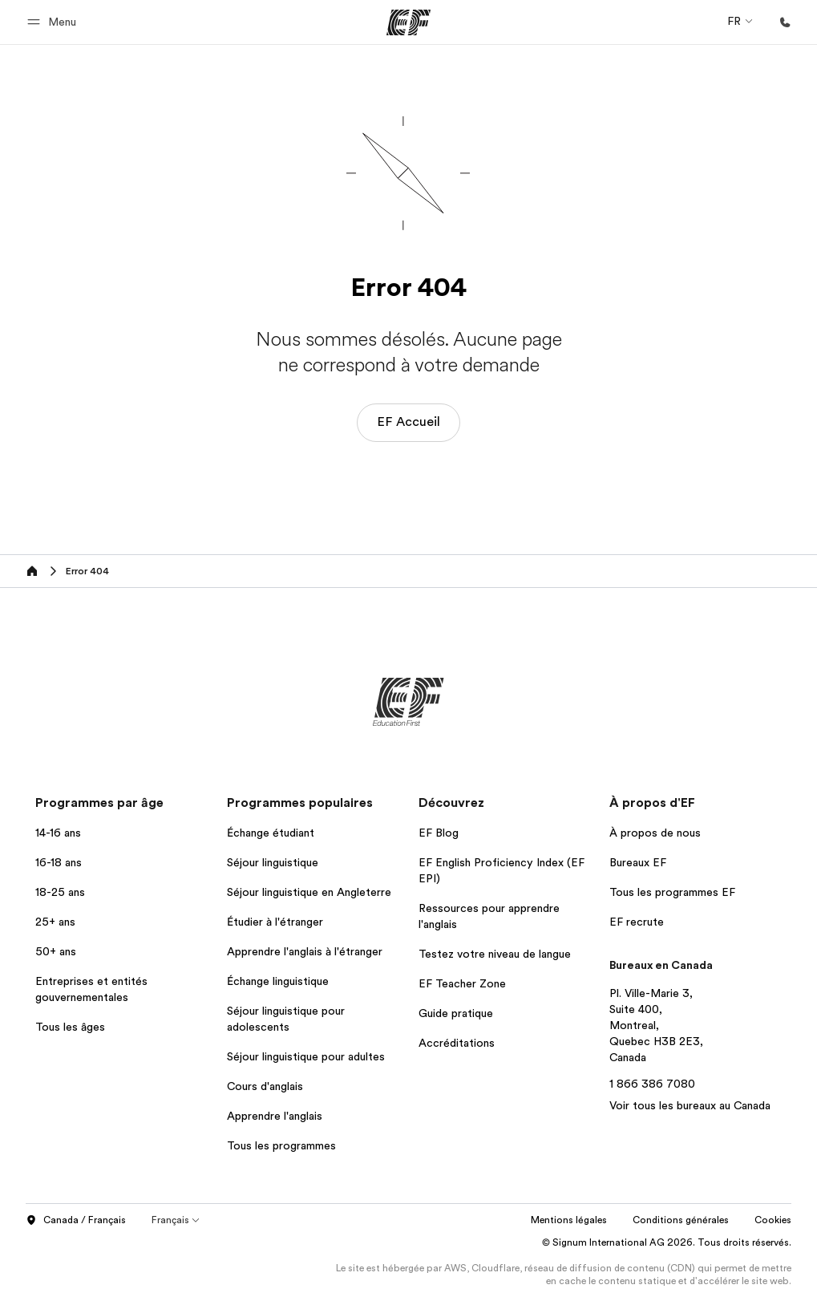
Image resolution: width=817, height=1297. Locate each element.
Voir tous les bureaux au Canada (689, 1105)
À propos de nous (655, 832)
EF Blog (439, 832)
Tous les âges (70, 1026)
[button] (54, 22)
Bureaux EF (637, 862)
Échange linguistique (278, 981)
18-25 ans (60, 892)
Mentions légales (569, 1220)
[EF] (408, 22)
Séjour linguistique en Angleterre (309, 892)
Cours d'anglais (265, 1086)
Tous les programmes (281, 1145)
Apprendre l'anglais (274, 1115)
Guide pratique (456, 1013)
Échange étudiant (270, 832)
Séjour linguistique (272, 862)
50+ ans (55, 951)
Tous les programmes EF (672, 892)
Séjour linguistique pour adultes (306, 1056)
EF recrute (636, 921)
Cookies (772, 1220)
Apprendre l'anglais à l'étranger (304, 951)
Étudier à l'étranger (275, 921)
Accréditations (457, 1042)
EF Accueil (408, 422)
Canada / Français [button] (76, 1220)
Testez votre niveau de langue (495, 953)
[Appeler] (785, 22)
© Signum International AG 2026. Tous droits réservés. (666, 1242)
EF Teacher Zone (462, 983)
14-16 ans (58, 832)
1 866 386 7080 (652, 1083)
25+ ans (55, 921)
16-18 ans (58, 862)
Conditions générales (681, 1220)
